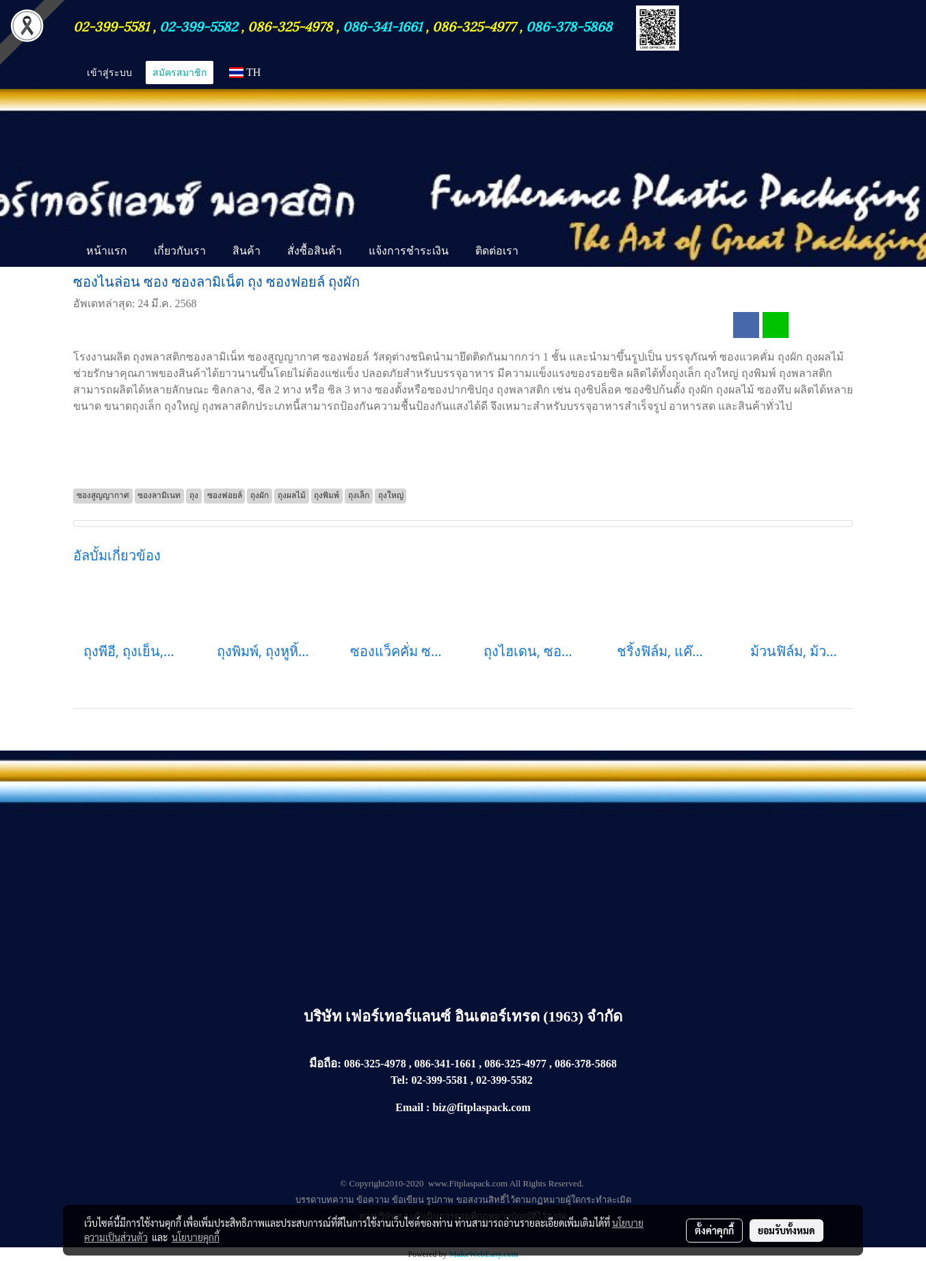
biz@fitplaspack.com (481, 1107)
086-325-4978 (290, 25)
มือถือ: (325, 1063)
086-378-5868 (569, 25)
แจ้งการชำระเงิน (409, 250)
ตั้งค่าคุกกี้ (714, 1230)
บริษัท (325, 1016)
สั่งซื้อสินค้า (314, 250)
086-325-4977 (474, 25)
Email (409, 1107)
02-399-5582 (198, 25)
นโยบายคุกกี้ (196, 1237)
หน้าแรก (106, 250)
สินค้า (247, 250)
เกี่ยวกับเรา (180, 250)
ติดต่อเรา (496, 250)
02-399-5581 (113, 25)
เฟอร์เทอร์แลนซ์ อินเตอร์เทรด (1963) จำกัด (483, 1016)
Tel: (399, 1080)
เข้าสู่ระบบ (109, 72)
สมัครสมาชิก (180, 72)
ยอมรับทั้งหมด (786, 1230)
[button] (543, 251)
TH (245, 72)
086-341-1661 (384, 25)
